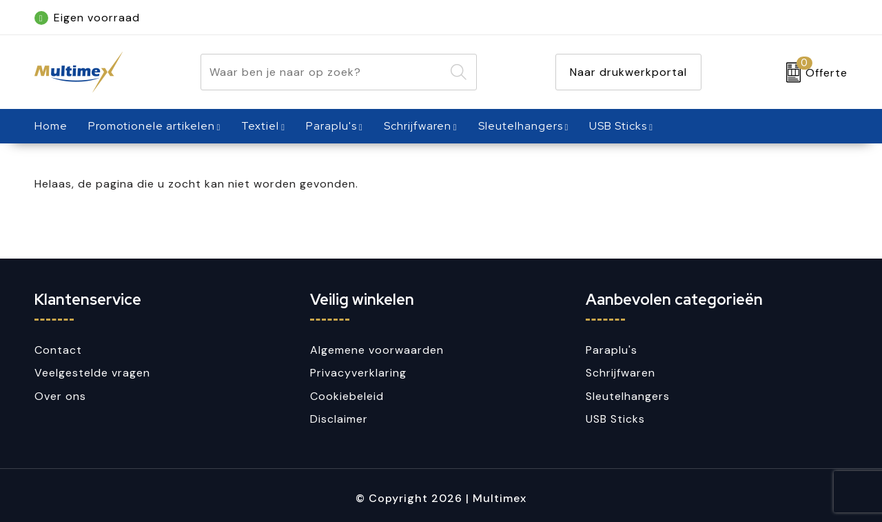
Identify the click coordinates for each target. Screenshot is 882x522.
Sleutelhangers (520, 126)
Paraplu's (331, 126)
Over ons (60, 396)
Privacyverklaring (358, 372)
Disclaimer (339, 419)
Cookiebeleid (347, 396)
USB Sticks (618, 126)
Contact (58, 350)
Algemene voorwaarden (377, 350)
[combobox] (323, 72)
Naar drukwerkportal (628, 72)
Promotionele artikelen (151, 126)
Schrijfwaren (417, 126)
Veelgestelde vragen (92, 372)
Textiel (260, 126)
